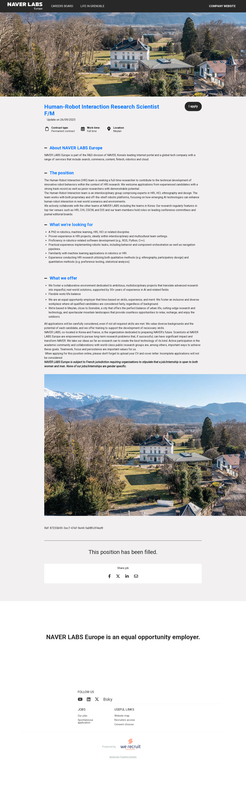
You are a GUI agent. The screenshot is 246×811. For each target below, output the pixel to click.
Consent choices (124, 724)
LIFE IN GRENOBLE (92, 6)
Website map (121, 715)
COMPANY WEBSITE (222, 6)
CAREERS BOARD (62, 6)
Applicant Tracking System (123, 757)
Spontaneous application (85, 721)
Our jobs (82, 715)
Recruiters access (124, 720)
